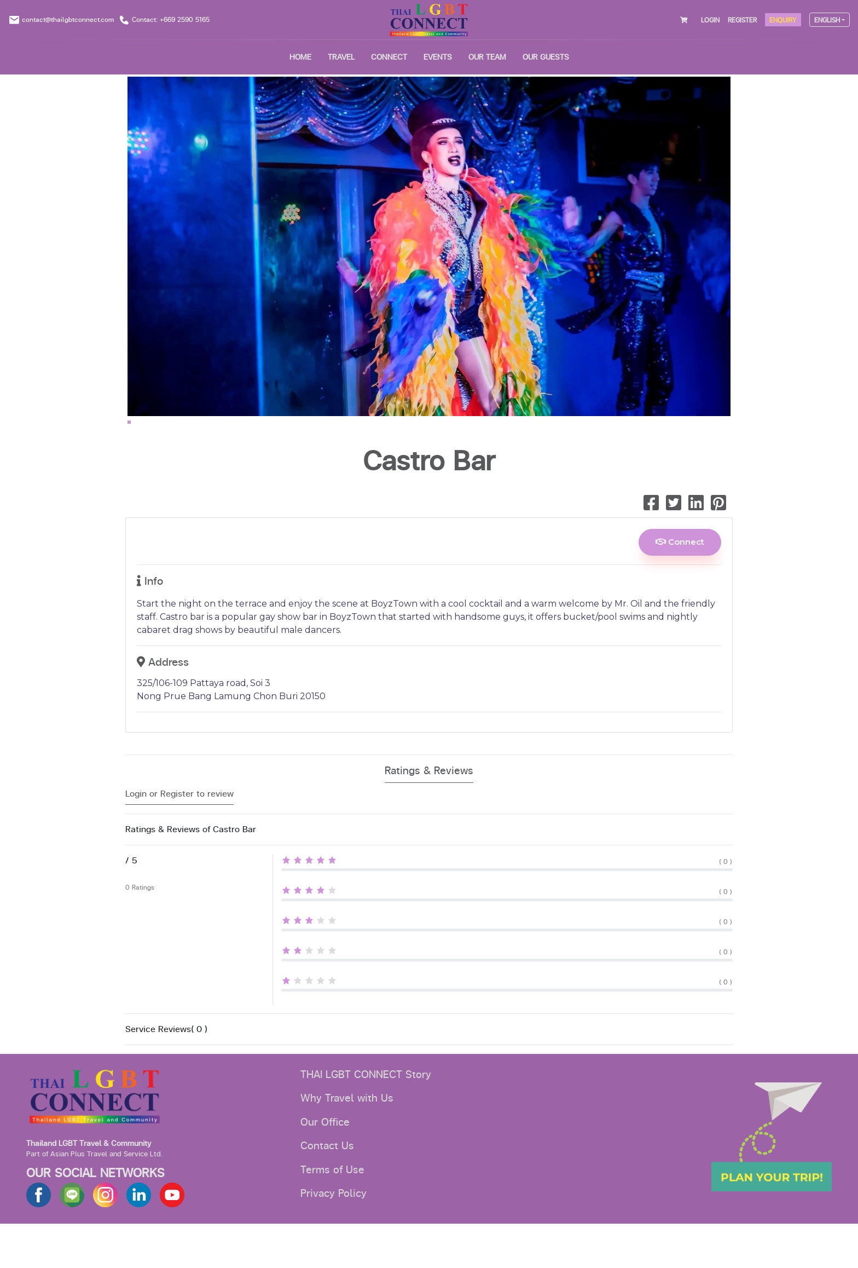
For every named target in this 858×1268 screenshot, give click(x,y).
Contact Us (327, 1190)
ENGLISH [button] (827, 20)
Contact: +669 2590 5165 (171, 20)
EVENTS (438, 57)
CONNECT (389, 57)
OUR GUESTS (546, 57)
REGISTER (742, 20)
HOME (300, 57)
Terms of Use (332, 1214)
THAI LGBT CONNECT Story (365, 1119)
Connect (680, 586)
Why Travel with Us (346, 1142)
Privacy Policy (333, 1238)
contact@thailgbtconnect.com (68, 20)
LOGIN (710, 20)
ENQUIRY (783, 20)
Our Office (325, 1166)
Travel (341, 57)
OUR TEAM (487, 57)
